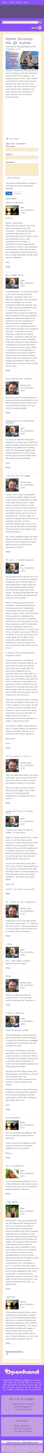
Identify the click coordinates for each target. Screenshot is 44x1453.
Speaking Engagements (23, 1409)
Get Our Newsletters (22, 1431)
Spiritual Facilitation (23, 1412)
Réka (22, 1211)
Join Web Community (23, 1433)
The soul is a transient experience (20, 562)
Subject (9, 154)
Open (22, 283)
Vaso (22, 210)
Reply (8, 269)
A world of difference (15, 1015)
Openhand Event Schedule (23, 1406)
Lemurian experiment (14, 205)
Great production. (13, 1120)
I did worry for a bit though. (18, 478)
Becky (22, 1125)
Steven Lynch (25, 387)
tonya (22, 1173)
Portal (11, 2)
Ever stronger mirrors (15, 277)
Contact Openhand (21, 1428)
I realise (9, 946)
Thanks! (9, 978)
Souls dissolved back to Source (18, 381)
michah (23, 1304)
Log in (25, 2)
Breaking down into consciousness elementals (20, 424)
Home (4, 2)
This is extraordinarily (15, 1168)
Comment (10, 162)
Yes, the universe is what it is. (19, 758)
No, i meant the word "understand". (21, 904)
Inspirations (10, 1299)
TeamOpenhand (23, 47)
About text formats (13, 180)
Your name (10, 146)
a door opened (12, 1204)
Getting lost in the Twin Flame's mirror (19, 814)
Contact (18, 2)
